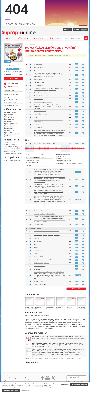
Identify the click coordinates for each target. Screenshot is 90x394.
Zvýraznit (67, 55)
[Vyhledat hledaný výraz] (86, 38)
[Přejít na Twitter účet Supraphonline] (53, 378)
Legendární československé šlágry (55, 307)
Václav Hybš (67, 160)
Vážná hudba (23, 38)
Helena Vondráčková (13, 134)
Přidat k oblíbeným (11, 87)
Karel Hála (10, 116)
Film (51, 38)
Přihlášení (77, 29)
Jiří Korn (9, 121)
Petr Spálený (10, 127)
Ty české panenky (38, 256)
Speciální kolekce (30, 380)
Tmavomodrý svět (38, 85)
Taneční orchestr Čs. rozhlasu (12, 148)
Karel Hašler (63, 156)
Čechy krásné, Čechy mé (40, 284)
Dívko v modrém (38, 64)
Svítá (35, 70)
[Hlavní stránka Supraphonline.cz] (18, 33)
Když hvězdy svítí (38, 224)
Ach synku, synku (38, 281)
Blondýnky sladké (38, 210)
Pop (8, 97)
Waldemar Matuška (12, 123)
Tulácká (36, 253)
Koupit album (13, 78)
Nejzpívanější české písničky (32, 307)
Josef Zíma (10, 136)
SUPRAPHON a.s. (14, 100)
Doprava (6, 380)
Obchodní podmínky (10, 378)
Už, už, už (36, 238)
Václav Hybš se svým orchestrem (13, 146)
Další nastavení (64, 384)
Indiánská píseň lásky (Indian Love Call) (44, 214)
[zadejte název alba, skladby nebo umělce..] (70, 38)
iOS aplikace (76, 377)
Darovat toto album (11, 84)
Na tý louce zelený (38, 241)
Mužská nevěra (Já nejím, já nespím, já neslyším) (46, 235)
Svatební (36, 247)
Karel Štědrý (10, 130)
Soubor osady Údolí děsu (11, 144)
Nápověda (28, 376)
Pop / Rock (9, 38)
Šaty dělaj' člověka (38, 67)
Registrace (67, 29)
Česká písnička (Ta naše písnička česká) (44, 143)
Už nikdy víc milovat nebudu (41, 95)
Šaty (35, 244)
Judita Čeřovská (11, 112)
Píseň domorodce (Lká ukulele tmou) (43, 102)
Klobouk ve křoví (38, 127)
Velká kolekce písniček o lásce (64, 307)
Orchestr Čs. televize (9, 151)
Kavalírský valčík (38, 250)
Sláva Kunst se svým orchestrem (13, 150)
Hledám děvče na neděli (40, 111)
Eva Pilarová (10, 125)
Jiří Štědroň (10, 128)
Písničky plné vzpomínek (73, 307)
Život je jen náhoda (39, 82)
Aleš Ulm (9, 132)
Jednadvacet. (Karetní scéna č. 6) (42, 259)
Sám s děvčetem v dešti (40, 92)
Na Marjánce (37, 269)
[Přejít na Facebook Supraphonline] (42, 378)
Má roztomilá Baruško (39, 266)
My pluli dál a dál (38, 99)
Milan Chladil (10, 118)
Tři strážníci (37, 124)
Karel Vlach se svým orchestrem (13, 153)
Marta (35, 117)
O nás (26, 378)
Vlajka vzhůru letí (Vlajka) (40, 114)
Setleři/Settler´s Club (9, 142)
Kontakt (6, 376)
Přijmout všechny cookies (79, 384)
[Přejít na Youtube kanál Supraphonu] (47, 378)
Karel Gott (10, 114)
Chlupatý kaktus (38, 79)
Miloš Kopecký (11, 119)
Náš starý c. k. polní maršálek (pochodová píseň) (46, 231)
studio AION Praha (15, 160)
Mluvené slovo (38, 38)
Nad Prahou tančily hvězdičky (41, 263)
